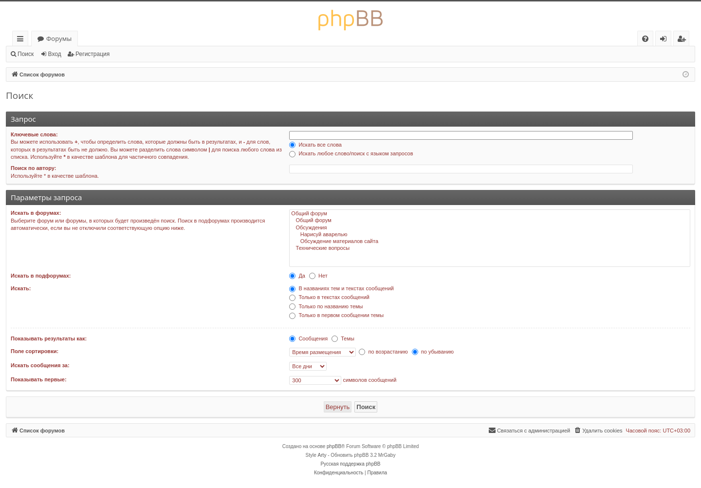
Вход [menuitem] (665, 40)
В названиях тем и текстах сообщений (341, 288)
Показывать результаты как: (49, 338)
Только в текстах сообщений (329, 297)
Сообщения (308, 338)
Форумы (59, 38)
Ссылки (22, 40)
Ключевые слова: (34, 134)
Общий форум (489, 213)
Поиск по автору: (33, 168)
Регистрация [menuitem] (683, 40)
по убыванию (433, 352)
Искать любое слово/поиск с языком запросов (351, 153)
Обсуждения (489, 228)
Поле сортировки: (34, 351)
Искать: (21, 288)
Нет (318, 276)
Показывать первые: (39, 379)
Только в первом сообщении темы (336, 315)
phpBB (334, 446)
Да (297, 276)
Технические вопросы (489, 248)
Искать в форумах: (36, 213)
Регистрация (92, 54)
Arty (322, 455)
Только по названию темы (326, 306)
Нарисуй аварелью (489, 234)
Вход (54, 54)
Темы (343, 338)
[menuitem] (645, 38)
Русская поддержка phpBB (350, 464)
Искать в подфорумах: (41, 276)
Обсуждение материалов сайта (489, 241)
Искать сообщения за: (40, 365)
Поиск (26, 54)
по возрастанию (383, 352)
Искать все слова (315, 145)
